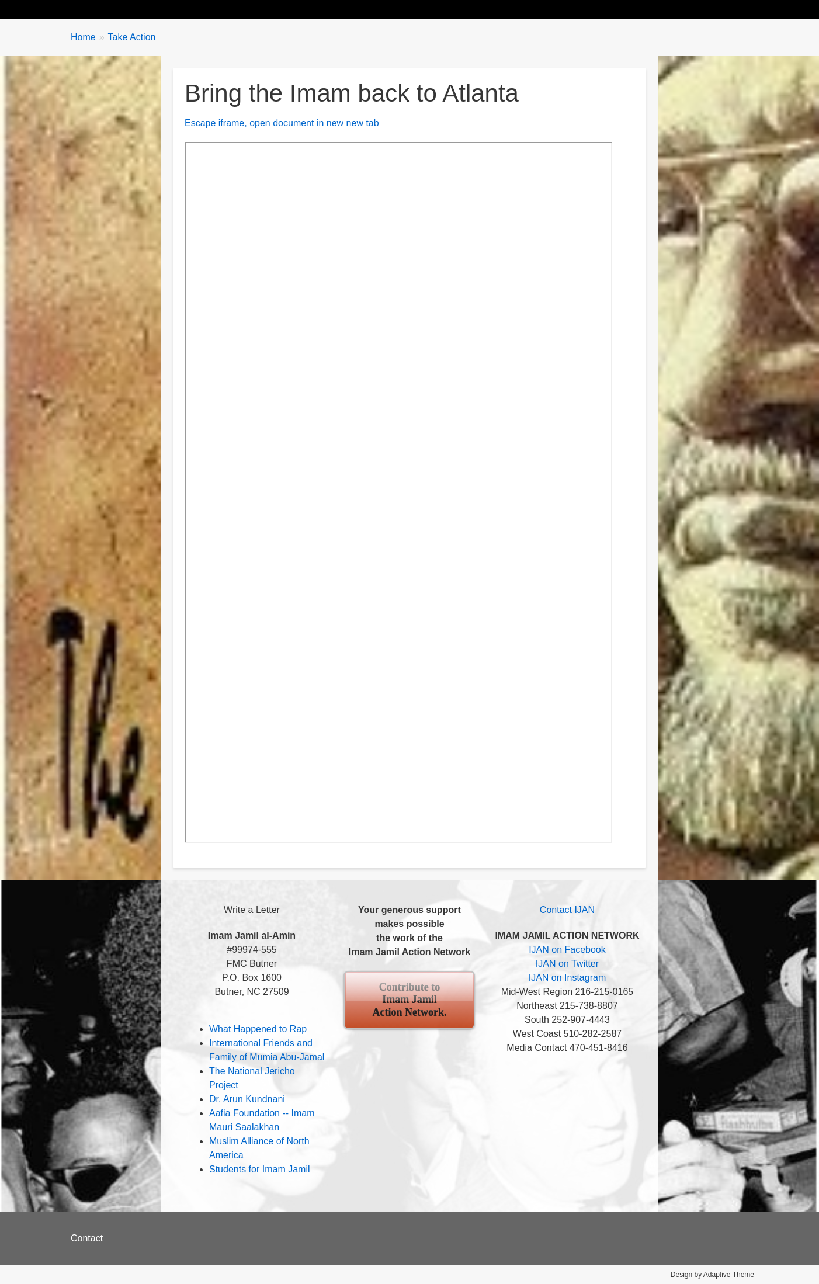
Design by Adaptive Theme (712, 1275)
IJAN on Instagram (567, 978)
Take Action (278, 9)
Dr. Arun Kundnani (247, 1099)
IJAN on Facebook (567, 950)
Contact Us (538, 9)
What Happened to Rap (258, 1029)
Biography (152, 9)
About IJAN (401, 9)
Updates (213, 9)
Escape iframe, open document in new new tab (282, 123)
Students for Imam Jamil (259, 1169)
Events (339, 9)
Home (94, 9)
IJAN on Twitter (567, 964)
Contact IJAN (567, 910)
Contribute (469, 9)
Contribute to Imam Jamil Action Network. (409, 999)
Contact (87, 1238)
